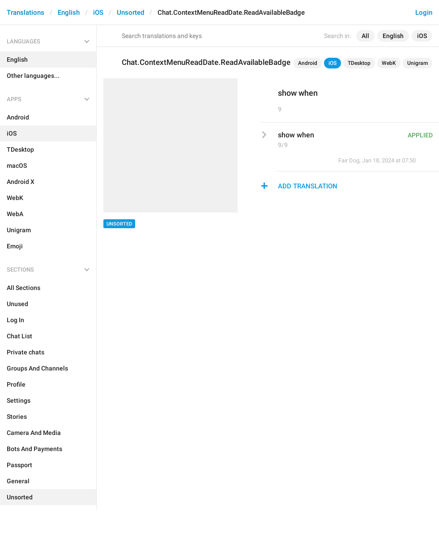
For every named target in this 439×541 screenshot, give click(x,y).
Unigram (417, 63)
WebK (389, 63)
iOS (98, 13)
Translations (25, 13)
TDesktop (359, 63)
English (69, 13)
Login (423, 13)
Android (307, 63)
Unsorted (130, 13)
